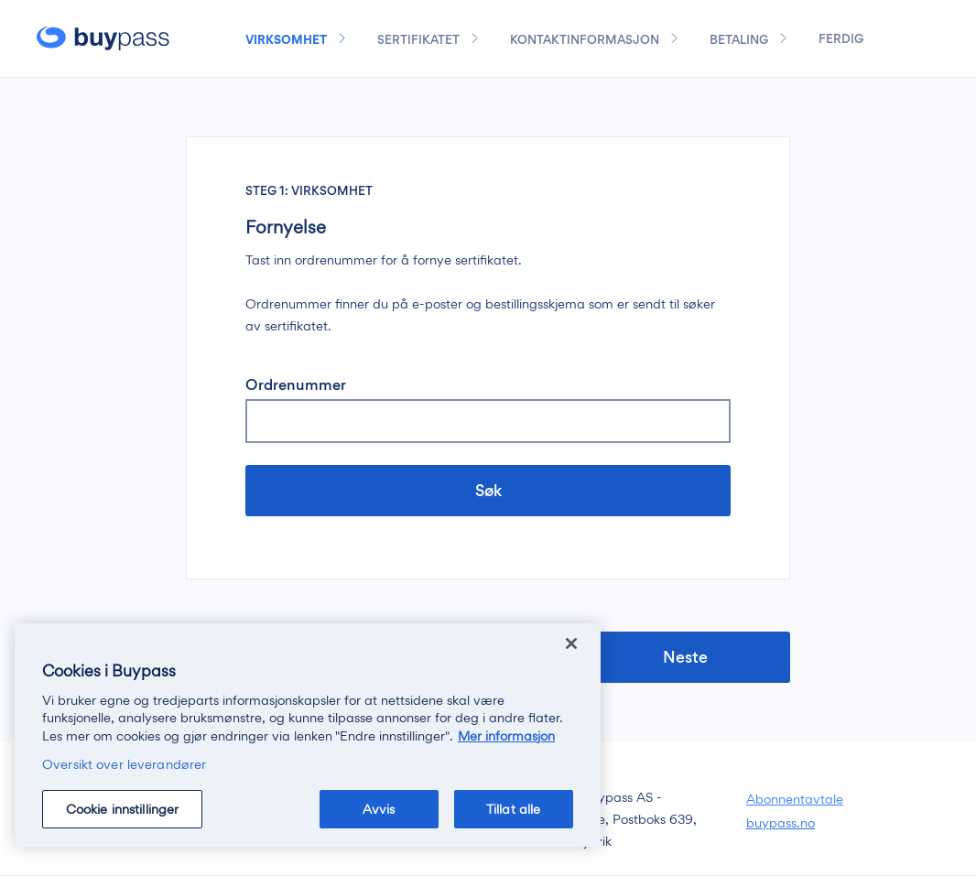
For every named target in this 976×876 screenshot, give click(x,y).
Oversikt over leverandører (124, 764)
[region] (308, 735)
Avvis (379, 809)
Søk (488, 490)
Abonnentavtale (794, 798)
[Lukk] (571, 643)
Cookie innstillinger (122, 809)
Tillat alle (513, 809)
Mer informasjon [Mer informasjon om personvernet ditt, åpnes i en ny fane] (506, 735)
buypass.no (780, 822)
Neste (687, 656)
